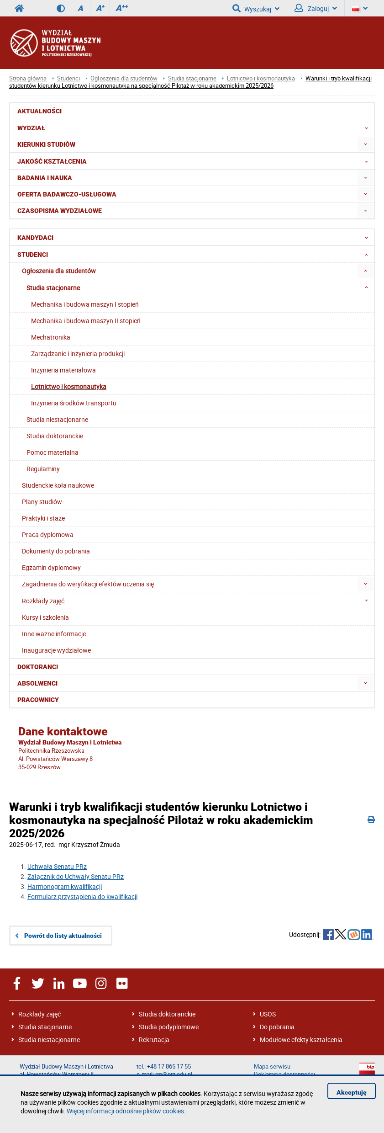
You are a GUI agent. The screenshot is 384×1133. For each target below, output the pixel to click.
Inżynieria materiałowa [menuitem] (63, 370)
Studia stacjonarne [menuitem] (199, 287)
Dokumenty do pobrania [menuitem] (56, 551)
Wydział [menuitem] (195, 127)
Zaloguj (316, 8)
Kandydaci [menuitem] (195, 237)
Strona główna (28, 78)
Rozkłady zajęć (39, 1014)
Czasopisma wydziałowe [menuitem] (59, 210)
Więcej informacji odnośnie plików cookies (125, 1110)
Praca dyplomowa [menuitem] (48, 534)
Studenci (68, 78)
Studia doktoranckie (167, 1014)
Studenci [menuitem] (195, 254)
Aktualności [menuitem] (39, 111)
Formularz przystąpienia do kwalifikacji (82, 896)
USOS (268, 1014)
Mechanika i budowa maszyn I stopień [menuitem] (85, 304)
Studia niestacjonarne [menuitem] (57, 419)
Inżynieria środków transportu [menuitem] (73, 403)
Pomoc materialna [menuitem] (52, 452)
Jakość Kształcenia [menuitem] (195, 161)
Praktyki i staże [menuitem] (43, 518)
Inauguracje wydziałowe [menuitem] (56, 650)
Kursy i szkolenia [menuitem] (45, 617)
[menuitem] (365, 144)
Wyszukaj (255, 8)
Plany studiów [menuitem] (42, 501)
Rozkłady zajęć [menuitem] (197, 600)
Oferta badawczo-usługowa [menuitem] (66, 194)
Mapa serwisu (272, 1066)
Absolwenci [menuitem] (37, 683)
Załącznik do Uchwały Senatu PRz (75, 876)
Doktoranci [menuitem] (37, 666)
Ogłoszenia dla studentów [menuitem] (59, 270)
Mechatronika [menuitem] (50, 337)
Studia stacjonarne (192, 78)
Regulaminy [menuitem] (43, 468)
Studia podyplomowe (169, 1026)
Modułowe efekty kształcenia (301, 1039)
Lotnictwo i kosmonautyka (261, 78)
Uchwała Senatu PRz (57, 866)
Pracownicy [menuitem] (38, 699)
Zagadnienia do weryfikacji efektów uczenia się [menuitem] (88, 584)
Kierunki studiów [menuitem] (46, 144)
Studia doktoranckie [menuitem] (54, 435)
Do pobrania (277, 1026)
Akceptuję (352, 1092)
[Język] (360, 8)
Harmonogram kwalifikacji (64, 886)
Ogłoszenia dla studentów (124, 78)
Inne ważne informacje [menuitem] (54, 633)
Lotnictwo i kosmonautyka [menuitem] (68, 386)
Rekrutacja (154, 1039)
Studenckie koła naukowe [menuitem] (58, 485)
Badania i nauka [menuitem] (44, 177)
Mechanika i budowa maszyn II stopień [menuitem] (86, 320)
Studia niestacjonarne (49, 1039)
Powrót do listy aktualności (63, 935)
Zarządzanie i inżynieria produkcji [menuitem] (78, 353)
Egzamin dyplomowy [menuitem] (51, 567)
